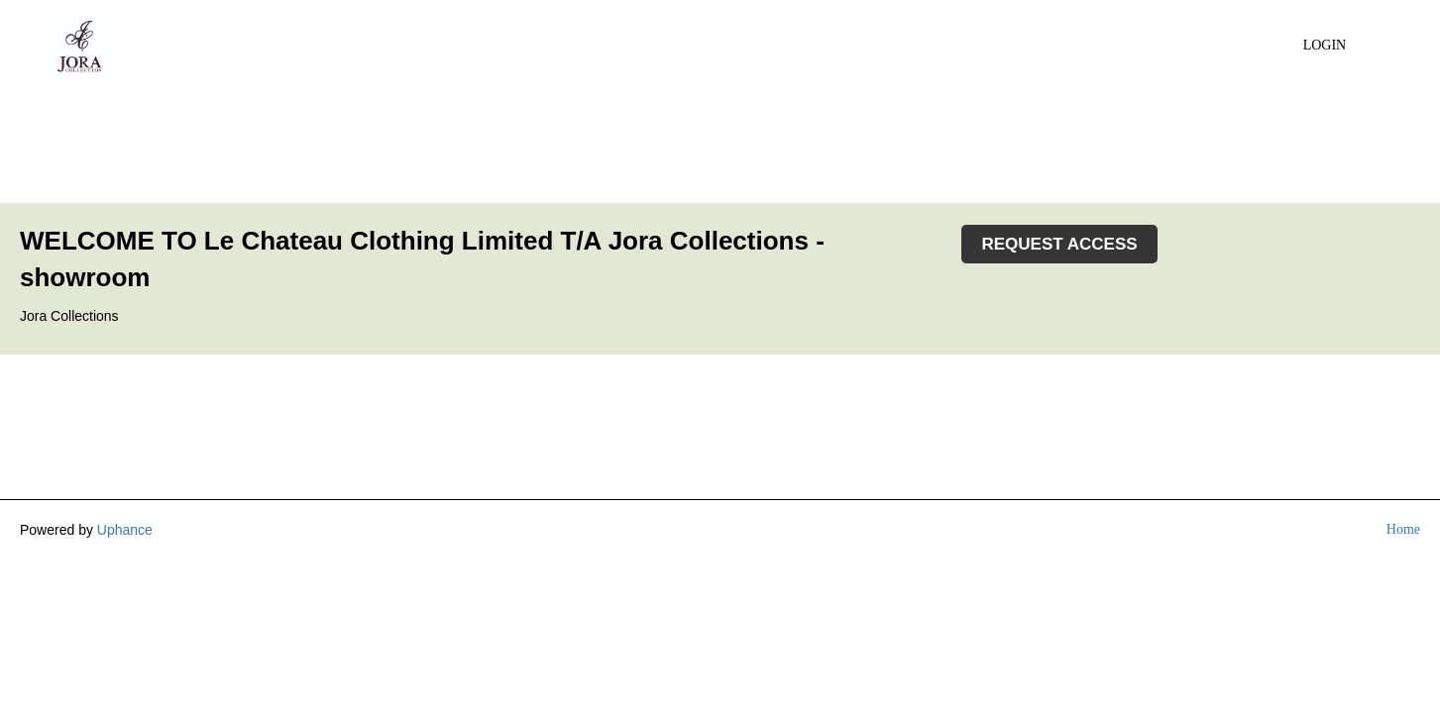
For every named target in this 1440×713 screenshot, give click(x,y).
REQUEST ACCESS (1059, 244)
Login (1325, 45)
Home (1403, 529)
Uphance (125, 530)
